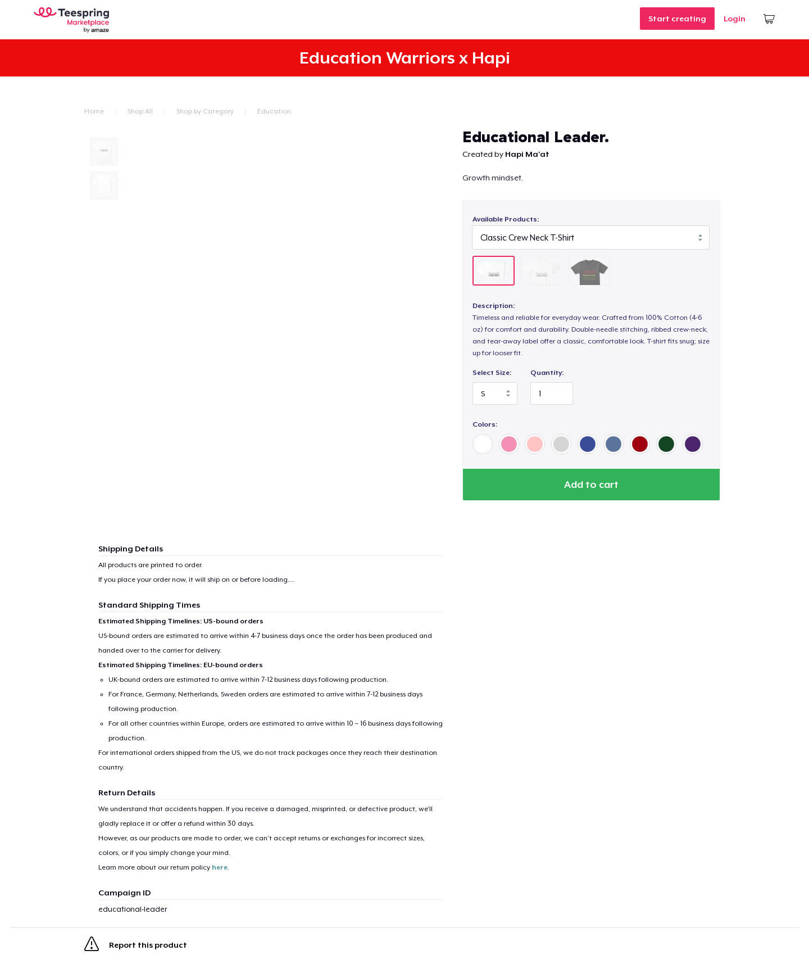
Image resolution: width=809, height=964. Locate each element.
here (220, 868)
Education (274, 111)
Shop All (140, 111)
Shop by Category (205, 111)
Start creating (677, 18)
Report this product (135, 946)
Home (94, 111)
